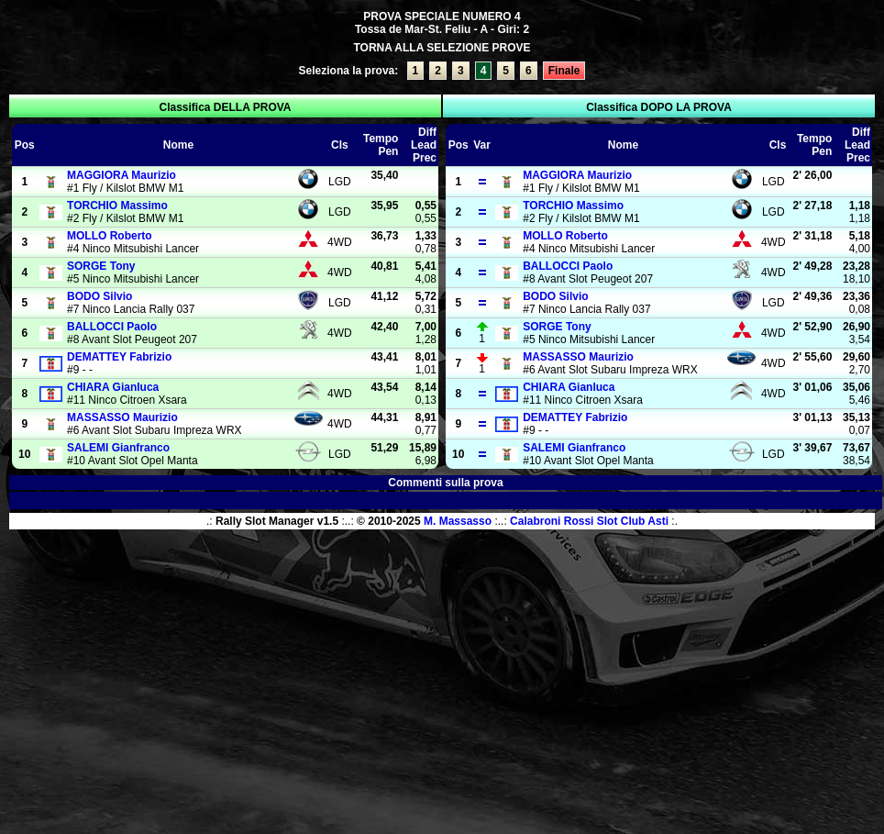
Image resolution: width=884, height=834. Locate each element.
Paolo (112, 326)
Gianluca (113, 387)
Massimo (117, 205)
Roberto (109, 235)
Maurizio (121, 175)
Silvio (99, 296)
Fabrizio (119, 356)
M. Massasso (458, 521)
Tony (101, 266)
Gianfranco (118, 447)
